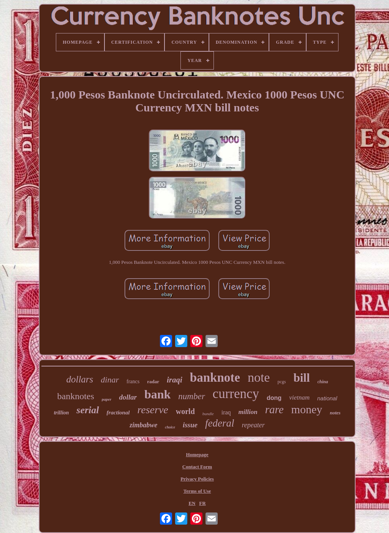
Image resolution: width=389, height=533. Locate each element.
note (259, 377)
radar (153, 381)
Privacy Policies (197, 479)
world (185, 411)
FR (202, 503)
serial (87, 410)
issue (190, 425)
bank (157, 394)
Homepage (197, 454)
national (327, 398)
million (248, 412)
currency (236, 393)
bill (301, 377)
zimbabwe (143, 425)
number (191, 396)
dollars (79, 379)
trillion (61, 413)
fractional (118, 412)
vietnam (299, 397)
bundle (208, 413)
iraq (226, 412)
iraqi (174, 379)
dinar (110, 379)
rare (274, 409)
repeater (253, 425)
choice (170, 427)
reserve (152, 410)
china (323, 381)
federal (219, 423)
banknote (215, 377)
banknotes (75, 396)
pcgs (281, 381)
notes (335, 413)
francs (133, 381)
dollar (127, 397)
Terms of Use (197, 491)
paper (107, 399)
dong (274, 398)
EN (191, 503)
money (307, 409)
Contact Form (197, 467)
